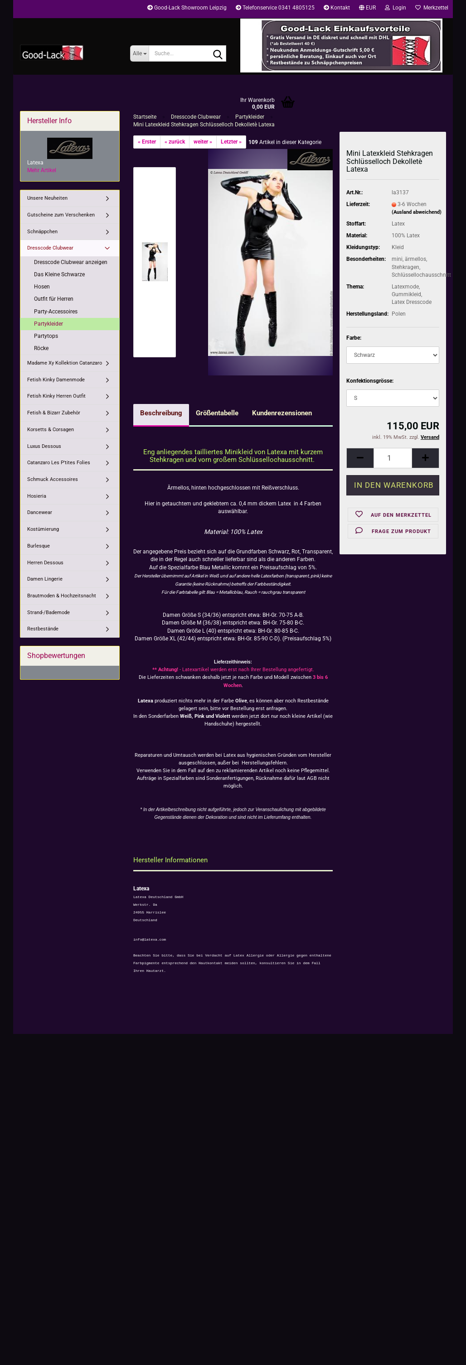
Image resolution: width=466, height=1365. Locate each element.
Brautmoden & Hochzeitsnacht (61, 596)
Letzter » (231, 142)
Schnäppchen (42, 232)
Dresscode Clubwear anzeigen (70, 262)
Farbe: (353, 338)
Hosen (42, 287)
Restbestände (42, 629)
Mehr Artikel (41, 170)
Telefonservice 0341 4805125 (275, 8)
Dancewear (39, 512)
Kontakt (337, 8)
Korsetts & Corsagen (50, 430)
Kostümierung (43, 529)
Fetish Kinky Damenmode (56, 380)
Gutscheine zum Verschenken (61, 215)
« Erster (147, 142)
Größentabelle (217, 413)
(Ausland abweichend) (417, 212)
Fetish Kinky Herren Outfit (56, 396)
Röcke (41, 348)
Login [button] (395, 8)
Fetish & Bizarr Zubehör (53, 413)
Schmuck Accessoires (52, 479)
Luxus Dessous (44, 446)
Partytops (46, 336)
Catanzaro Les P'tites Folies (58, 463)
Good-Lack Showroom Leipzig (187, 8)
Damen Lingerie (45, 579)
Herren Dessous (45, 563)
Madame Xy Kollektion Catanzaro (64, 363)
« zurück (175, 142)
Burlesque (38, 546)
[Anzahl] (393, 458)
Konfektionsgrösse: (369, 381)
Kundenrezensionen (282, 413)
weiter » (203, 142)
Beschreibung (161, 413)
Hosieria (36, 496)
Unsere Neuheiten (47, 198)
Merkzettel (431, 8)
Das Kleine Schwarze (59, 274)
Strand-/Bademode (48, 612)
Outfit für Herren (53, 299)
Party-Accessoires (56, 311)
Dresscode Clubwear (50, 248)
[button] (367, 9)
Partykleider (48, 324)
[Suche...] (139, 53)
